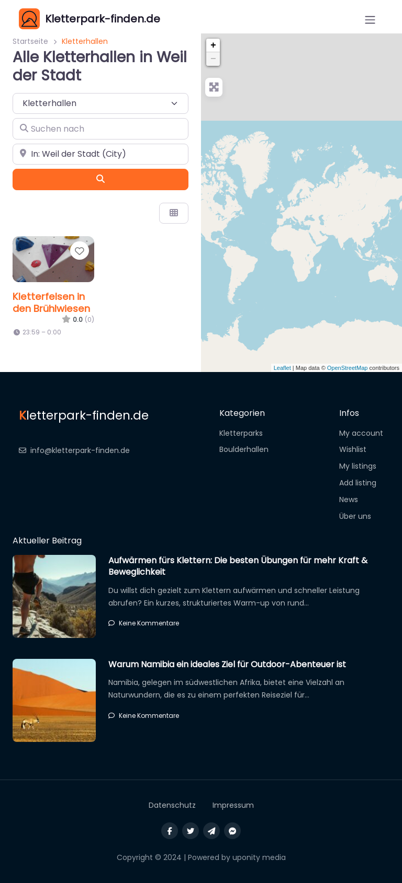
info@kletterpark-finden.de (74, 450)
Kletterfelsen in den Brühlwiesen (51, 302)
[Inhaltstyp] (100, 103)
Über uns (355, 516)
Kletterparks (241, 433)
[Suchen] (100, 179)
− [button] (213, 59)
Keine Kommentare (143, 623)
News (348, 499)
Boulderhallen (244, 449)
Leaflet (282, 368)
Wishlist (352, 449)
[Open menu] (370, 20)
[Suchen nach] (100, 128)
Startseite (30, 41)
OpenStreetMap (347, 368)
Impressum (233, 805)
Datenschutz (172, 805)
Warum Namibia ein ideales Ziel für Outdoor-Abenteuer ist (227, 664)
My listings (357, 466)
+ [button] (213, 45)
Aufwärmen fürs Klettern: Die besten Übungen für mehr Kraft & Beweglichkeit (237, 566)
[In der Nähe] (100, 154)
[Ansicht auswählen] (173, 213)
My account (361, 433)
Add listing (357, 483)
